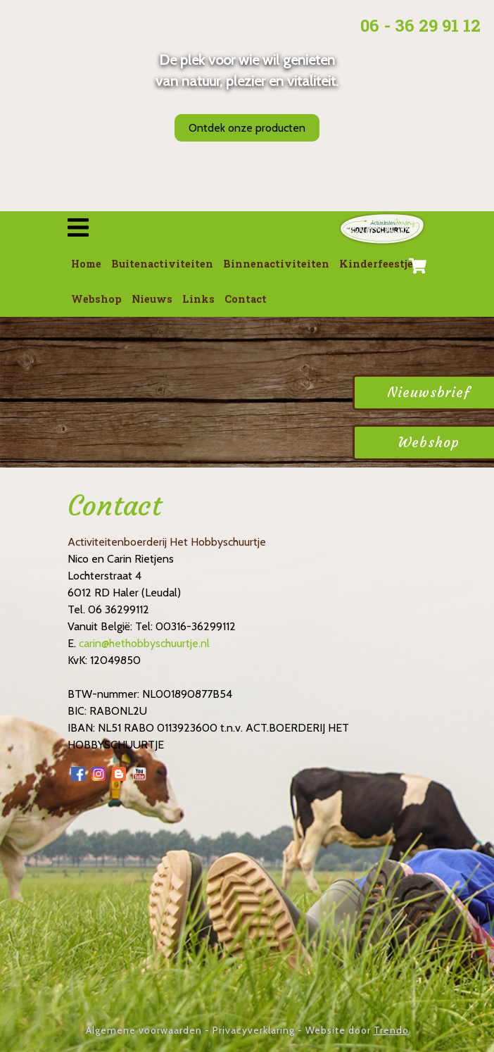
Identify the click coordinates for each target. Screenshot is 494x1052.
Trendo (391, 1030)
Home (86, 263)
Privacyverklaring (254, 1030)
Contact (245, 299)
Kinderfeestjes (379, 263)
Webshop (96, 299)
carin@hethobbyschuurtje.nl (144, 643)
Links (198, 299)
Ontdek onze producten (247, 127)
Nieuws (152, 299)
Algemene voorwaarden (144, 1030)
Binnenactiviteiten (276, 263)
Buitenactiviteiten (162, 263)
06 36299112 (118, 609)
